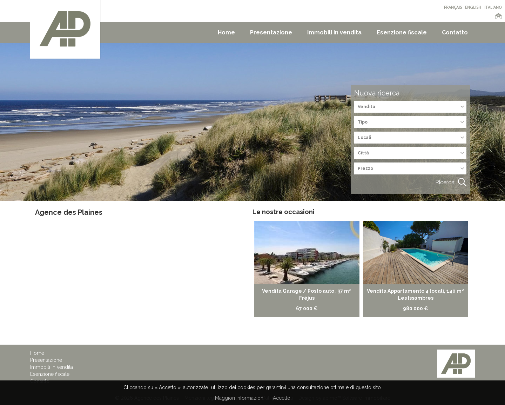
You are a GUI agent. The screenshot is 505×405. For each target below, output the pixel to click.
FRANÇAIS (453, 7)
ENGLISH (473, 7)
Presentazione (271, 32)
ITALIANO (493, 7)
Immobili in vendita (334, 32)
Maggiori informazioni (239, 398)
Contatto (455, 32)
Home (226, 32)
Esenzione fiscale (402, 32)
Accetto (281, 398)
